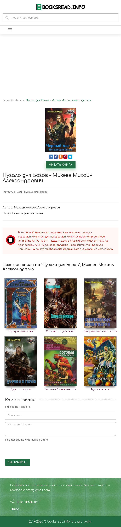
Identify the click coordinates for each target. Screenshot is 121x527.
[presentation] (31, 449)
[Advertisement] (60, 63)
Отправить (17, 462)
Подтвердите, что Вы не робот (26, 440)
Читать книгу (60, 164)
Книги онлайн (81, 521)
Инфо (14, 509)
